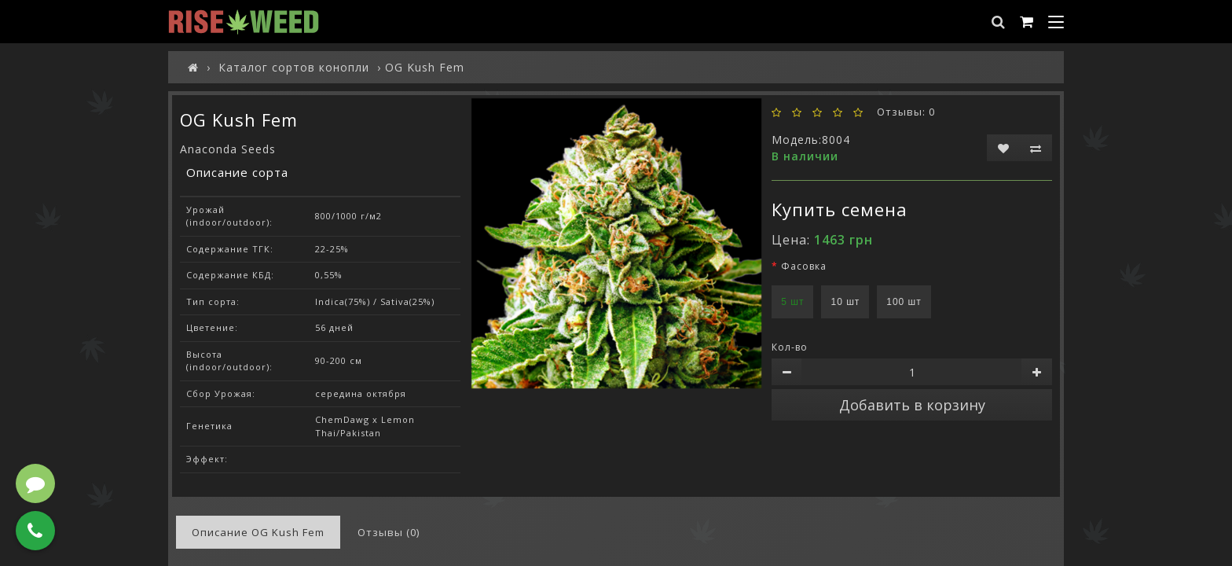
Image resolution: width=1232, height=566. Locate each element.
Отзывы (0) (389, 532)
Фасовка (804, 266)
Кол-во (790, 347)
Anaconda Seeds (228, 149)
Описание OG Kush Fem (258, 532)
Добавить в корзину (912, 404)
